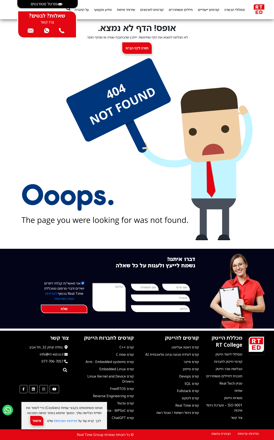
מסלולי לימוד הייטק (228, 354)
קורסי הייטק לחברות (228, 361)
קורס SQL (192, 383)
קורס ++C (126, 347)
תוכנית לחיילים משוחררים (224, 376)
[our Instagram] (43, 389)
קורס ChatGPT (123, 417)
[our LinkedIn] (33, 389)
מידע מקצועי (103, 9)
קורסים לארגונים (152, 9)
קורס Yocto (125, 403)
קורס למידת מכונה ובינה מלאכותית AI (172, 354)
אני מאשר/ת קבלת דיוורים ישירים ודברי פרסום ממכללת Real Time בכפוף (64, 291)
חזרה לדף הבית (137, 48)
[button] (47, 4)
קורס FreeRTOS (122, 388)
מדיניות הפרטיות (65, 420)
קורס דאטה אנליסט (185, 347)
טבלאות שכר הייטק (229, 368)
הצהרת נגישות (221, 433)
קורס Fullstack (188, 390)
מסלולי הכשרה (234, 9)
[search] (68, 8)
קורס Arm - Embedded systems (110, 361)
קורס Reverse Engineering (113, 396)
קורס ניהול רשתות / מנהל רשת (177, 412)
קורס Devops (189, 376)
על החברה (82, 9)
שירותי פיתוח (126, 9)
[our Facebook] (23, 389)
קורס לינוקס (190, 398)
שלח (64, 309)
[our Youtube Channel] (54, 389)
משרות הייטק (233, 398)
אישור (36, 420)
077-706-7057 (52, 361)
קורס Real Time (187, 405)
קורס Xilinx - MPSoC (118, 410)
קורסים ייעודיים (208, 9)
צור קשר (236, 417)
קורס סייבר (191, 361)
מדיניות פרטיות (248, 433)
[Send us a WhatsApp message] (7, 410)
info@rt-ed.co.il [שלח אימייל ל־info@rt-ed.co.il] (51, 354)
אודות (238, 390)
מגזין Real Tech (230, 383)
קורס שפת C (125, 354)
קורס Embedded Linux (116, 369)
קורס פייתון (191, 369)
